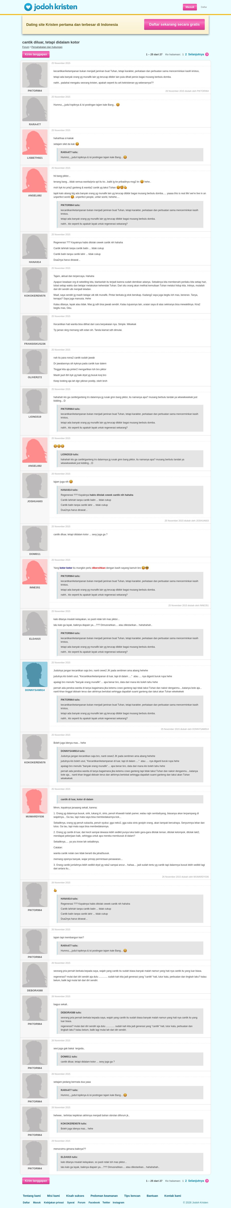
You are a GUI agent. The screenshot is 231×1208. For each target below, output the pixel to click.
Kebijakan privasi (54, 1202)
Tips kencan (132, 1195)
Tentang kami (32, 1195)
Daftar (204, 7)
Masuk (189, 7)
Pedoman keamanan (104, 1195)
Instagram (118, 1202)
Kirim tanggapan (36, 54)
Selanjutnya (198, 54)
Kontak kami (172, 1195)
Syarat (71, 1202)
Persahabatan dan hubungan (47, 47)
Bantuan (152, 1195)
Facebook (94, 1202)
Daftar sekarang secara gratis (174, 24)
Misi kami (53, 1195)
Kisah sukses (75, 1195)
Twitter (106, 1202)
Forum (25, 47)
